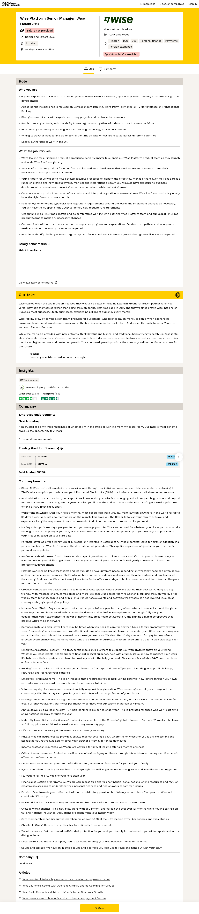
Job (88, 69)
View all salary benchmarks (36, 362)
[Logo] (11, 4)
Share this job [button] (29, 374)
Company (107, 69)
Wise (80, 18)
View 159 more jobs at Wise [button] (60, 374)
